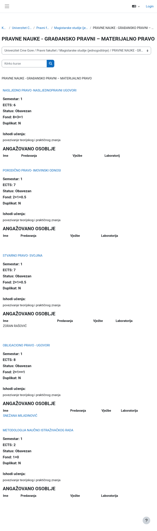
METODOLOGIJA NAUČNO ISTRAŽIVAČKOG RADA (38, 430)
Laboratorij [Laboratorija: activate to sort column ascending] (112, 156)
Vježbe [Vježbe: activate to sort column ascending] (77, 156)
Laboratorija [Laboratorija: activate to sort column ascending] (109, 236)
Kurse (4, 28)
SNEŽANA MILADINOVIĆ (20, 416)
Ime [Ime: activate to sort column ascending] (5, 156)
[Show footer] (146, 520)
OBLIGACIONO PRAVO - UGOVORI (26, 345)
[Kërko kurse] (24, 63)
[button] (135, 6)
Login (150, 6)
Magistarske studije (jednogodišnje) (71, 28)
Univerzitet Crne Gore (22, 28)
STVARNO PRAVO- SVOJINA (22, 255)
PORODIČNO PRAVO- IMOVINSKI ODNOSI (32, 170)
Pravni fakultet (42, 28)
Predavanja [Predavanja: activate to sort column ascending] (29, 156)
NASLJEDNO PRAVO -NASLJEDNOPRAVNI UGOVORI (39, 90)
